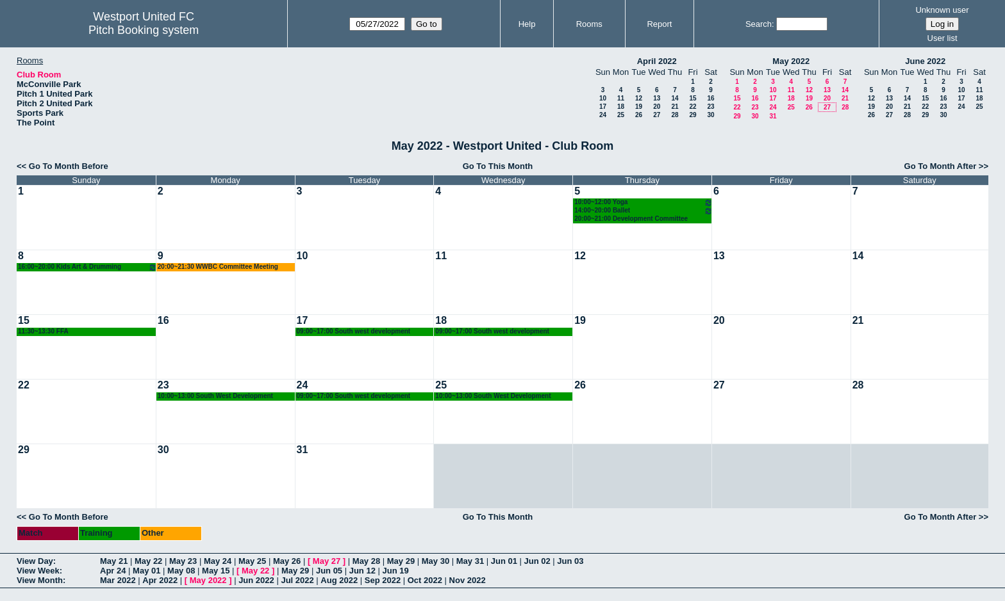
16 (710, 98)
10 (602, 98)
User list (942, 38)
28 (674, 114)
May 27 (326, 561)
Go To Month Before (68, 166)
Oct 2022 (425, 580)
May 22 (148, 561)
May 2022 (791, 61)
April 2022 (657, 61)
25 (620, 114)
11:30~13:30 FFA (43, 331)
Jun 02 (537, 561)
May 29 (401, 561)
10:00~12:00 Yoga (643, 202)
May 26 (287, 561)
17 (602, 106)
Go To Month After (940, 166)
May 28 (366, 561)
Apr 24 (113, 570)
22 (692, 106)
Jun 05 (329, 570)
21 (674, 106)
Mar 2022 (118, 580)
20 (656, 106)
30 (710, 114)
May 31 (470, 561)
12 (638, 98)
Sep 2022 (383, 580)
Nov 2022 (467, 580)
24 (602, 114)
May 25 (252, 561)
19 (638, 106)
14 (674, 98)
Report (659, 24)
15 (692, 98)
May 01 (146, 570)
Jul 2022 (297, 580)
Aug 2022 (339, 580)
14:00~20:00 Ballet (643, 211)
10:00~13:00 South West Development (215, 395)
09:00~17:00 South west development (354, 331)
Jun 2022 (256, 580)
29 (692, 114)
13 (656, 98)
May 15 (215, 570)
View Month (40, 580)
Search (758, 24)
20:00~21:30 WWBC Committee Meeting (218, 266)
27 (656, 114)
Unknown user (941, 10)
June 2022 (925, 61)
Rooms (589, 24)
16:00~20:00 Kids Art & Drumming (87, 267)
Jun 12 (362, 570)
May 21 (114, 561)
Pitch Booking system (143, 30)
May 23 (183, 561)
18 (620, 106)
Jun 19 (396, 570)
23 (710, 106)
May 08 (181, 570)
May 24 (217, 561)
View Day (35, 561)
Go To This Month (498, 166)
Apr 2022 (160, 580)
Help (527, 24)
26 (638, 114)
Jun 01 (504, 561)
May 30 (435, 561)
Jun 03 (570, 561)
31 (772, 116)
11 (620, 98)
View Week (38, 570)
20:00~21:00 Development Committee (631, 218)
